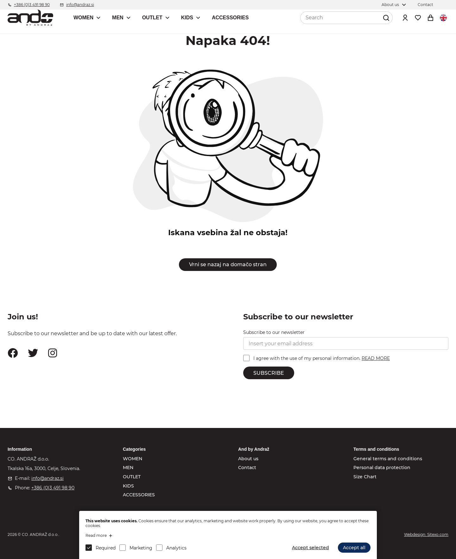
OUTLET (152, 17)
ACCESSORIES (230, 17)
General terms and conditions (387, 459)
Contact (247, 467)
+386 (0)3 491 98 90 (52, 488)
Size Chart (365, 477)
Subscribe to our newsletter (274, 332)
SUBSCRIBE (268, 373)
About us (248, 459)
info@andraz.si (47, 478)
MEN (118, 17)
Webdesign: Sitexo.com (426, 534)
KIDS (187, 17)
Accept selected (310, 547)
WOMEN (83, 17)
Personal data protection (381, 467)
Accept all (354, 547)
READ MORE (376, 358)
